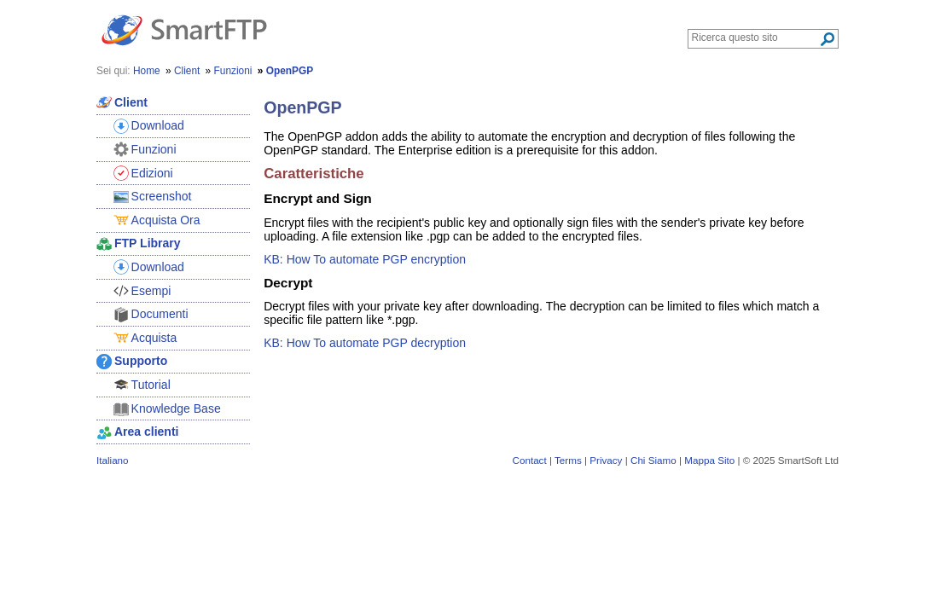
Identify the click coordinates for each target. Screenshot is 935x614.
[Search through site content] (755, 37)
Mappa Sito (709, 460)
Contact (530, 460)
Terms (568, 460)
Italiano (112, 460)
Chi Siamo (653, 460)
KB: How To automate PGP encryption (365, 259)
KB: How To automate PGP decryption (365, 343)
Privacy (605, 460)
